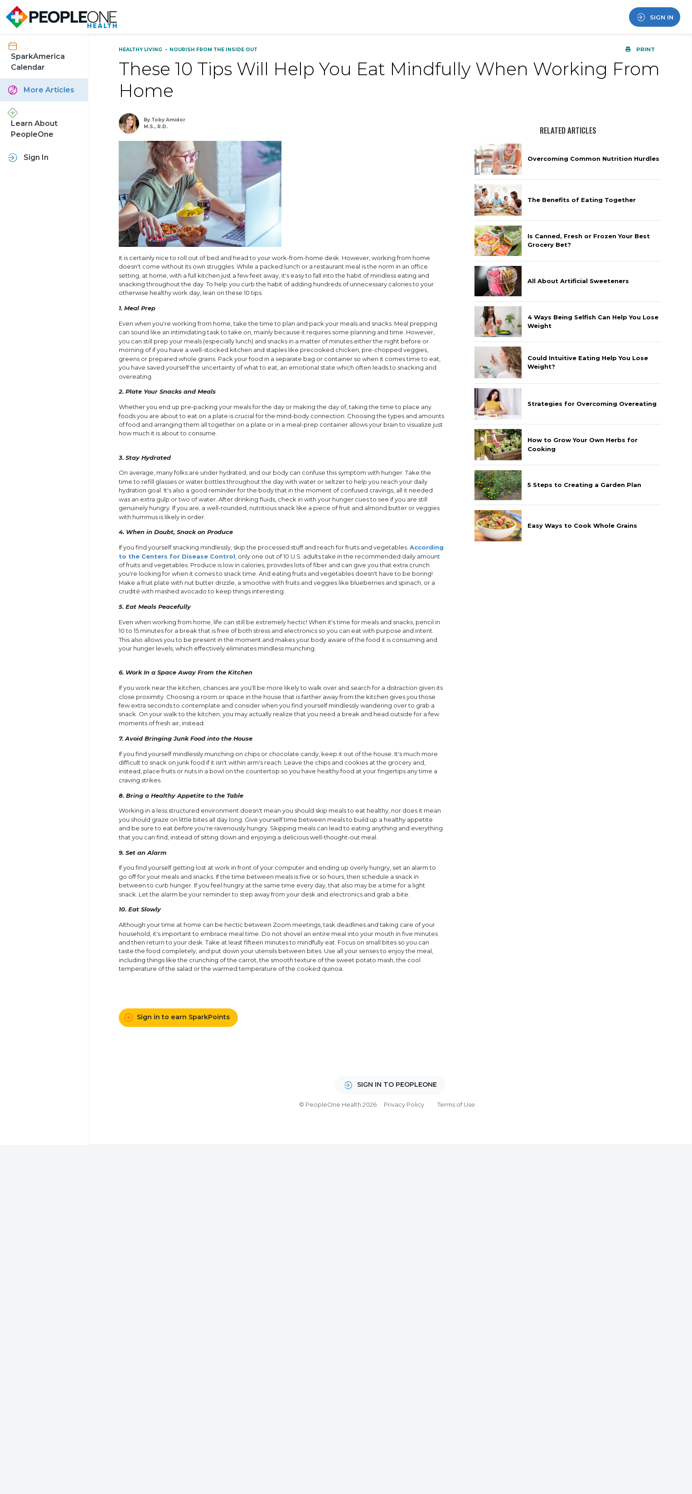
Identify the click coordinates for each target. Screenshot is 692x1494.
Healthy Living (141, 50)
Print (640, 49)
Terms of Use (456, 1104)
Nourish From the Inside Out (213, 50)
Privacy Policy (404, 1104)
